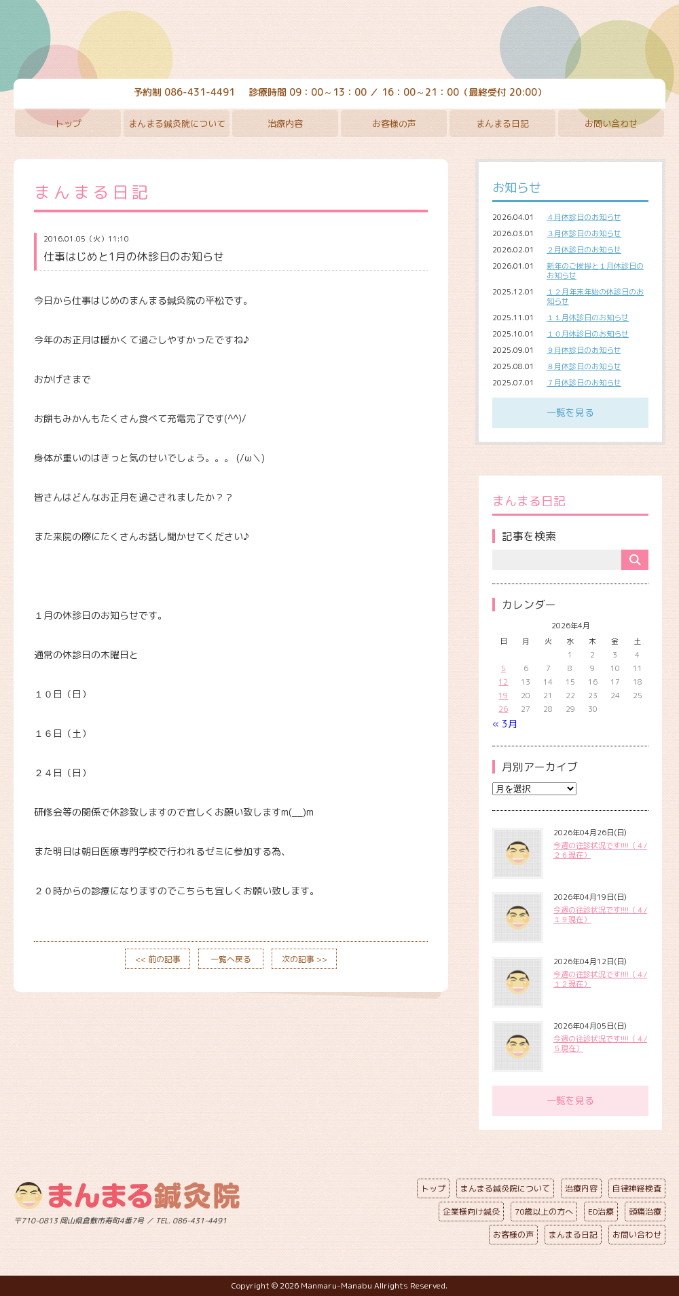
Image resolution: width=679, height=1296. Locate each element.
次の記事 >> (304, 959)
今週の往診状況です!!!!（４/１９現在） (600, 914)
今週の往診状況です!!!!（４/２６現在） (600, 850)
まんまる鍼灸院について (176, 123)
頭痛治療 (645, 1211)
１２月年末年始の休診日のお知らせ (595, 296)
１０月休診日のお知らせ (588, 333)
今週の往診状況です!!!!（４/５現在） (600, 1043)
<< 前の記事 (158, 959)
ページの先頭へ (329, 1218)
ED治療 (601, 1211)
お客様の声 (394, 123)
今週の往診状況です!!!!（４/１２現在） (600, 979)
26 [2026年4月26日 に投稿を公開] (503, 709)
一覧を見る (570, 412)
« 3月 (504, 723)
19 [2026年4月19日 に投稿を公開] (503, 695)
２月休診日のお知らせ (584, 249)
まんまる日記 (502, 123)
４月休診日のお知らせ (584, 217)
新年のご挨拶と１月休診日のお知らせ (595, 271)
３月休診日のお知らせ (584, 233)
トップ (68, 123)
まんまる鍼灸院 (339, 40)
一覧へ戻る (230, 959)
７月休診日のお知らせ (584, 382)
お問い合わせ (611, 123)
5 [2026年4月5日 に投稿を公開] (503, 668)
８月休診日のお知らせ (584, 366)
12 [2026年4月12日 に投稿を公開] (503, 681)
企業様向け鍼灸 (471, 1211)
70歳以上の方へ (544, 1211)
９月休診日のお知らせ (584, 350)
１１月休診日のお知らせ (588, 317)
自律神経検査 (636, 1188)
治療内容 (285, 123)
